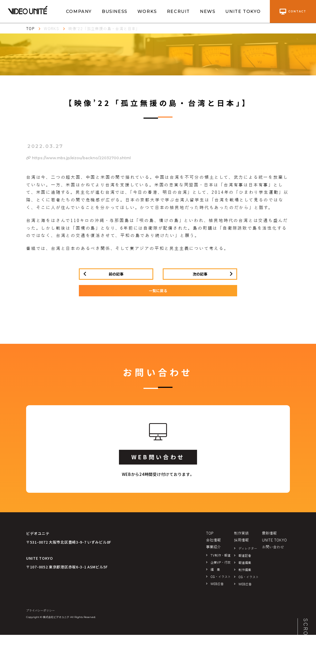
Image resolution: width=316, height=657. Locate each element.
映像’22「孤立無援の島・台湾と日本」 (104, 29)
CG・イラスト (220, 577)
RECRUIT (178, 11)
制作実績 (241, 533)
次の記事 (200, 274)
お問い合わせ (273, 547)
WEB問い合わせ (158, 457)
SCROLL (305, 631)
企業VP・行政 (220, 562)
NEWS (207, 11)
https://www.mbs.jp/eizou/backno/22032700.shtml (78, 158)
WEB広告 (217, 584)
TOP (30, 29)
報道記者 (244, 556)
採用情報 (241, 540)
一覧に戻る (158, 290)
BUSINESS (114, 11)
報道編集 (244, 563)
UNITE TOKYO (243, 11)
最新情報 (269, 533)
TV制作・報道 (220, 555)
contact (293, 12)
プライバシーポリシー (40, 610)
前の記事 (116, 274)
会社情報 (213, 540)
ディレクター (247, 548)
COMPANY (79, 11)
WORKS (147, 11)
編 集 (215, 570)
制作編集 (244, 570)
